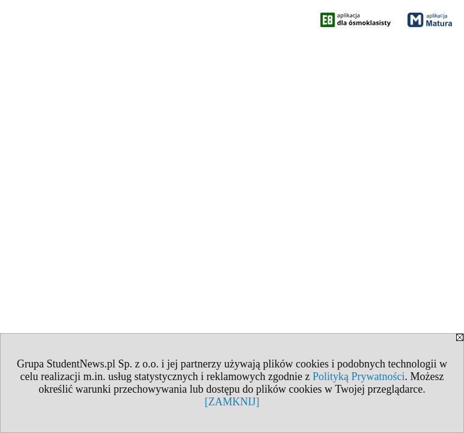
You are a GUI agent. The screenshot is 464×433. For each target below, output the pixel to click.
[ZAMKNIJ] (232, 402)
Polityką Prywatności (359, 376)
